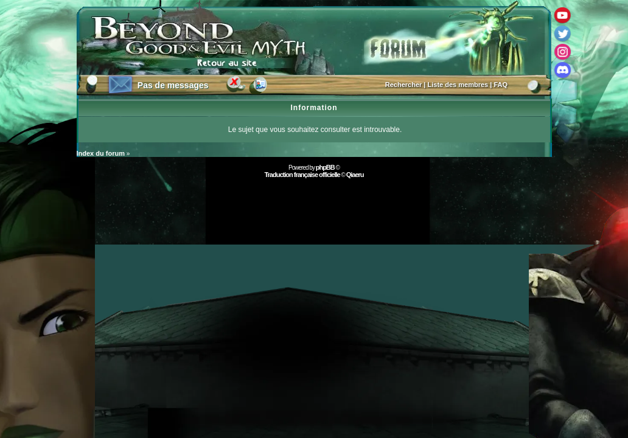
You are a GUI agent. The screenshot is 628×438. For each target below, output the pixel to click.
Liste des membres (458, 84)
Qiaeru (355, 174)
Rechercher (403, 84)
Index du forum (101, 153)
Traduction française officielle (302, 174)
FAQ (501, 84)
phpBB (325, 167)
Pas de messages (173, 85)
